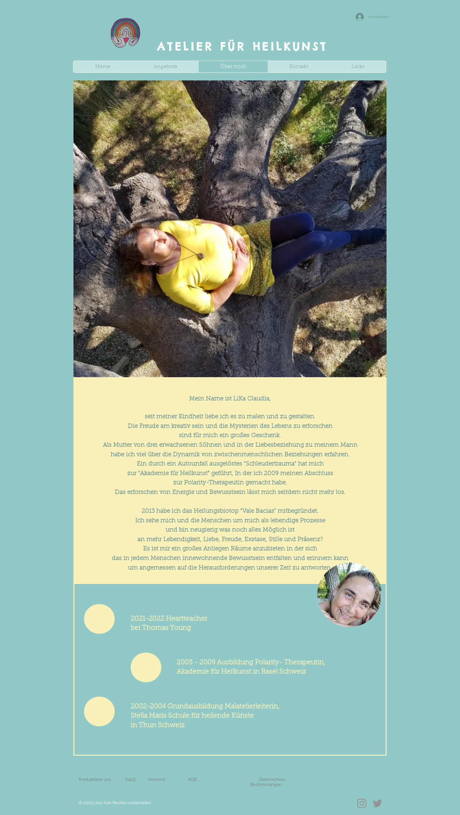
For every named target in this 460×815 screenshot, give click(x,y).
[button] (165, 66)
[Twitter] (377, 803)
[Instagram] (362, 803)
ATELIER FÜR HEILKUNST (242, 46)
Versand (156, 779)
